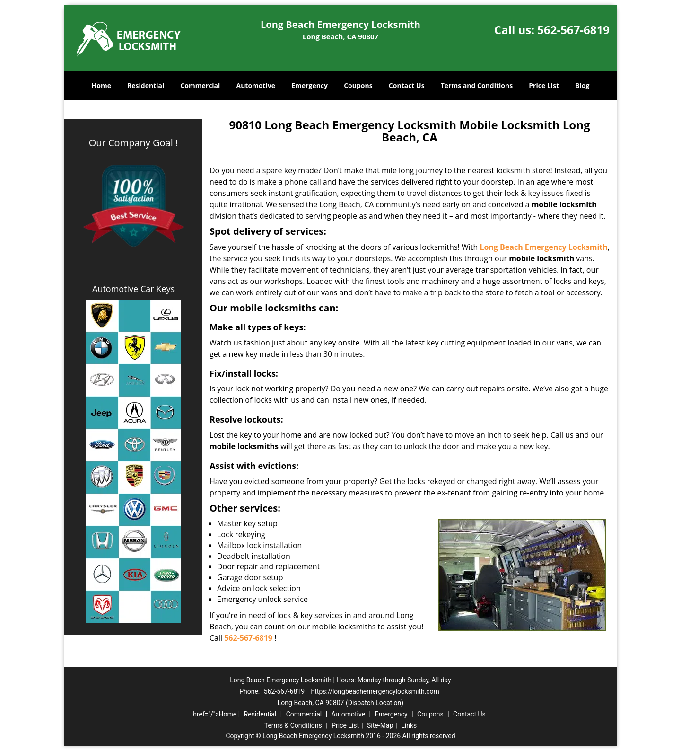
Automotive (256, 85)
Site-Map (380, 725)
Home (101, 85)
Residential (145, 85)
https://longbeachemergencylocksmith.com (375, 691)
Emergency (309, 85)
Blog (582, 85)
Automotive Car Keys (133, 288)
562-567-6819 (573, 29)
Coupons (358, 85)
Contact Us (407, 85)
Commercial (200, 85)
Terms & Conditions (293, 725)
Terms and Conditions (477, 85)
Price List (544, 85)
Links (409, 725)
